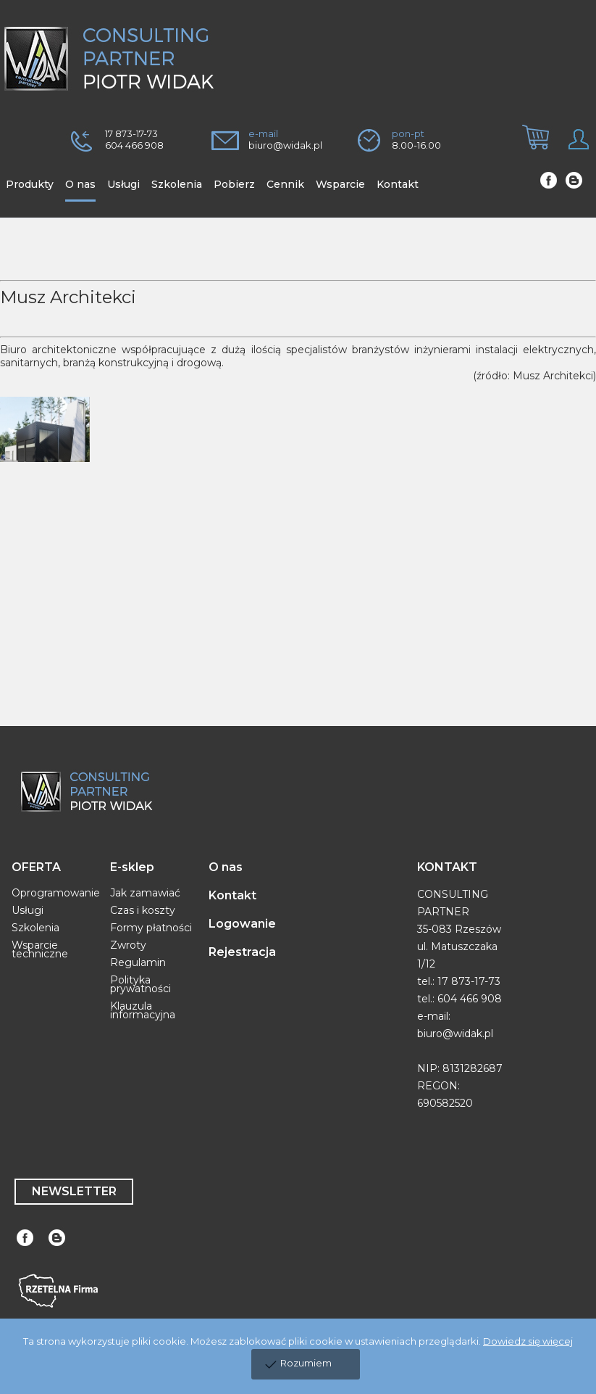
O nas (226, 867)
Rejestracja (242, 952)
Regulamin (138, 962)
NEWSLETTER (74, 1191)
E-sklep (132, 867)
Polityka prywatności (140, 984)
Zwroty (128, 945)
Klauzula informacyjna (142, 1010)
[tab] (530, 149)
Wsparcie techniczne (40, 949)
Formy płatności (151, 927)
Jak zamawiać (145, 892)
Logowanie (242, 924)
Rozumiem (306, 1363)
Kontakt (232, 895)
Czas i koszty (142, 910)
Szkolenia (35, 927)
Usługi (27, 910)
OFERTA (36, 867)
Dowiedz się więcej (528, 1341)
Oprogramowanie (56, 892)
